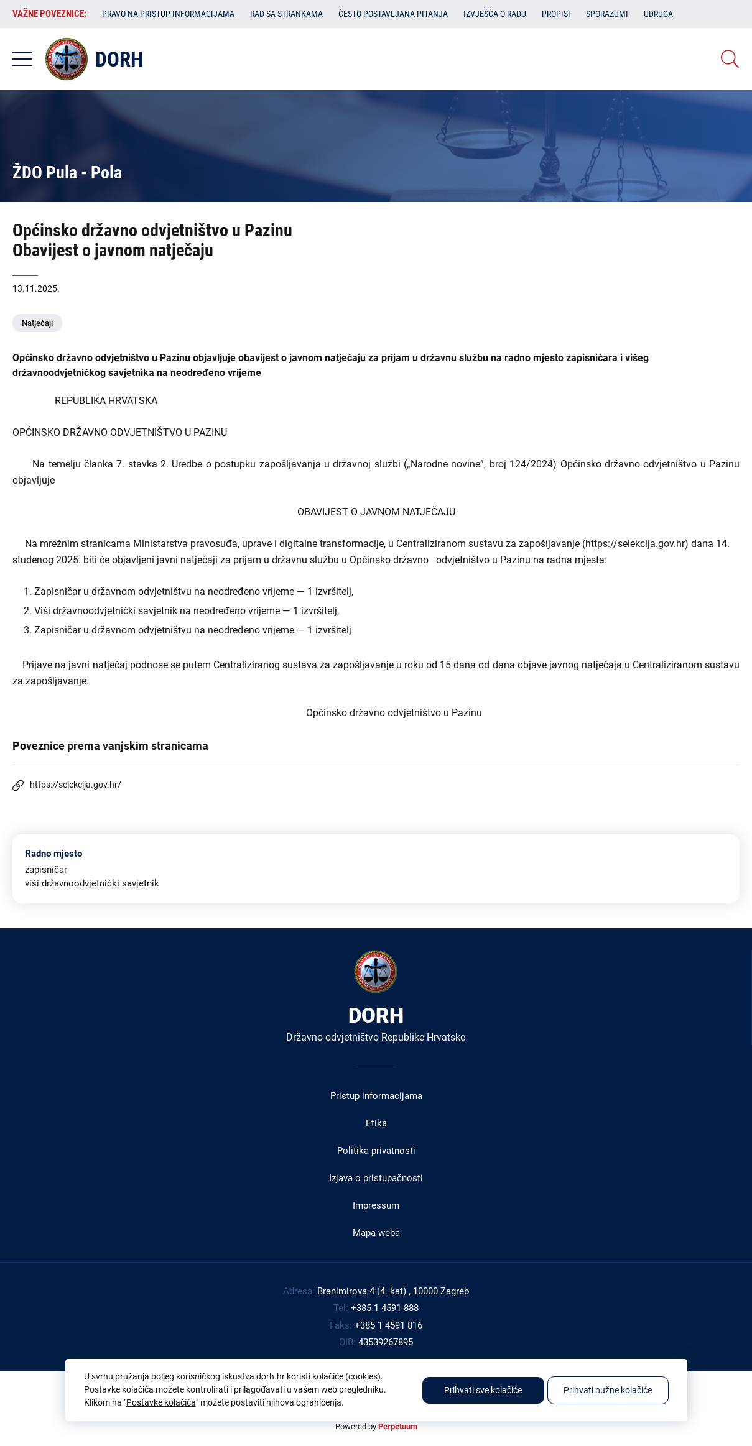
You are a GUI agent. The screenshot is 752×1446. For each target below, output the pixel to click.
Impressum (376, 1205)
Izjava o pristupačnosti (376, 1178)
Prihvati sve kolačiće (483, 1390)
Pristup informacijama (376, 1096)
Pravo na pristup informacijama (168, 14)
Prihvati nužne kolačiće (608, 1390)
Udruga (658, 14)
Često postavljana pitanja (393, 14)
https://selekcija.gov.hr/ (75, 785)
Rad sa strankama (286, 14)
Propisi (556, 14)
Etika (376, 1123)
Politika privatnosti (376, 1150)
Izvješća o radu (494, 14)
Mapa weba (376, 1232)
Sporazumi (607, 14)
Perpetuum (397, 1426)
